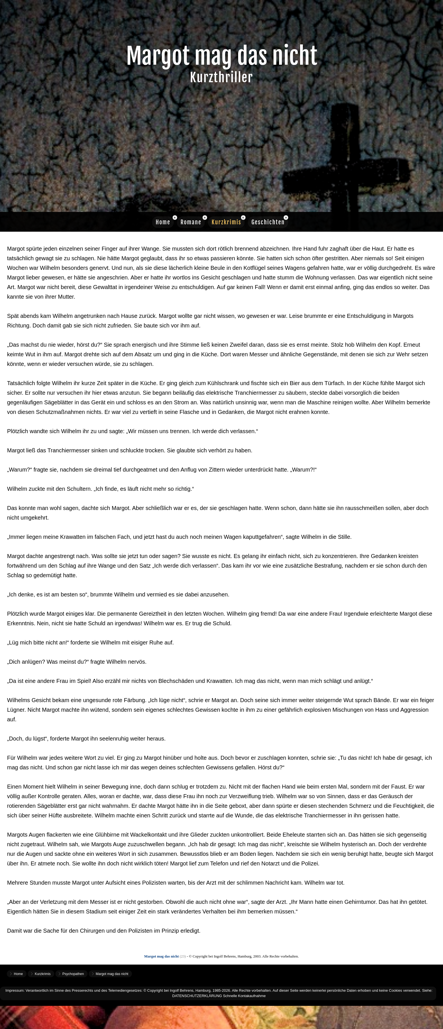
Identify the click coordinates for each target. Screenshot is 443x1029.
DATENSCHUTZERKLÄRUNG (197, 996)
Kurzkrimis (226, 222)
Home (163, 222)
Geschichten (268, 222)
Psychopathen (73, 974)
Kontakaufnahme (252, 996)
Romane (191, 222)
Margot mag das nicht (112, 974)
